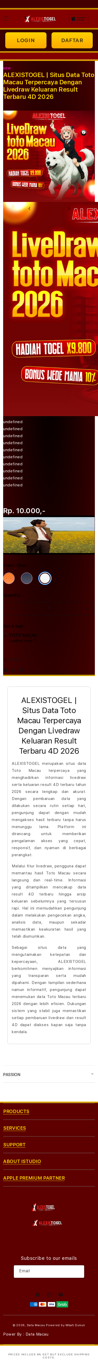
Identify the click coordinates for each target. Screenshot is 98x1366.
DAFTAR (72, 40)
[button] (6, 18)
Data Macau (36, 1325)
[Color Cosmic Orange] (9, 578)
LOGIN (26, 40)
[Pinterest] (22, 671)
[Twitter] (14, 671)
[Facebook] (6, 671)
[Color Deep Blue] (26, 578)
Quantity (11, 595)
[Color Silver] (45, 578)
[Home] (40, 19)
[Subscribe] (78, 1271)
